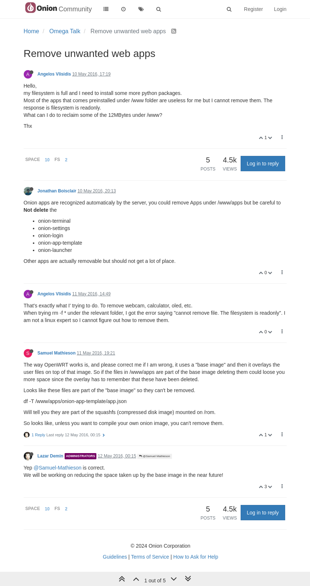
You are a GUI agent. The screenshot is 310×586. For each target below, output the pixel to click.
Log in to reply (263, 163)
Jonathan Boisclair (57, 191)
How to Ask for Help (195, 557)
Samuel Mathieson (57, 353)
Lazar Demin (51, 456)
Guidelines (115, 557)
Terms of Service (150, 557)
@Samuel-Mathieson (57, 468)
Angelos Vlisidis (54, 74)
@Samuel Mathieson (154, 456)
